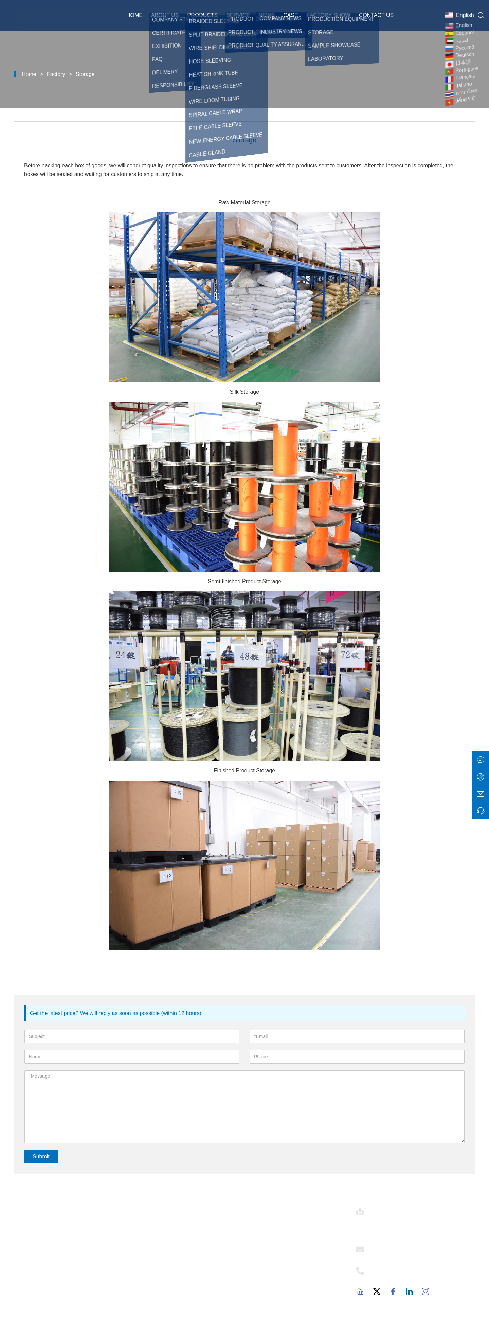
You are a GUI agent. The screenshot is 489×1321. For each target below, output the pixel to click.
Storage (85, 74)
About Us (165, 15)
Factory (56, 74)
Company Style (265, 1239)
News (266, 15)
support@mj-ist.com (398, 1255)
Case (290, 15)
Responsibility (263, 1262)
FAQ (250, 1285)
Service (238, 15)
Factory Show (328, 15)
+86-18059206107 (396, 1276)
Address (386, 1209)
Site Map (146, 1274)
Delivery (145, 1228)
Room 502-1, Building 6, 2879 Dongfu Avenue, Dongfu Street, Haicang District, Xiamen (413, 1225)
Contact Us (376, 15)
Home (134, 15)
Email (380, 1247)
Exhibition (147, 1262)
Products (202, 15)
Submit (41, 1156)
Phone (382, 1268)
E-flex (252, 1228)
